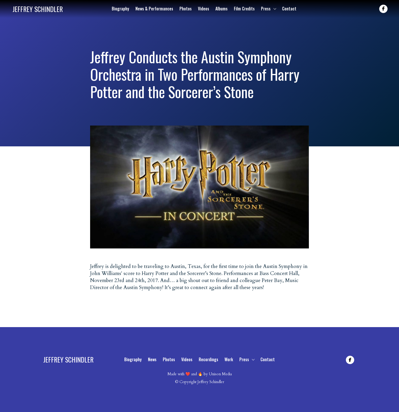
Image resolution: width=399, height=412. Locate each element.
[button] (268, 8)
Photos (185, 8)
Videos (203, 8)
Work (229, 359)
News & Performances (154, 8)
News (152, 359)
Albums (221, 8)
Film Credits (244, 8)
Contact (289, 8)
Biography (120, 8)
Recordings (208, 359)
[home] (38, 9)
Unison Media (220, 374)
